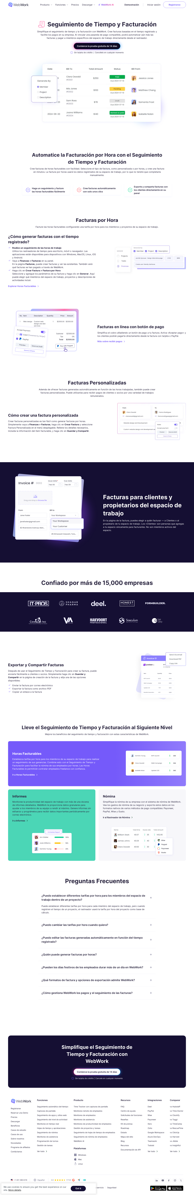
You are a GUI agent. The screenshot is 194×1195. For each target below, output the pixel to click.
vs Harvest (174, 1137)
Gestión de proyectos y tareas (87, 1128)
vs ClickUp (174, 1132)
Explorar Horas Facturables (22, 286)
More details (14, 1190)
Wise (150, 1115)
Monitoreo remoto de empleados (88, 1111)
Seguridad (111, 1187)
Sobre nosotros (17, 1138)
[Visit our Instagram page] (174, 1181)
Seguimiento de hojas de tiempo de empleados (94, 1132)
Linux (78, 1163)
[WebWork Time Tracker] (21, 1101)
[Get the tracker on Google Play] (158, 1188)
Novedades (16, 1143)
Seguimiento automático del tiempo (52, 1106)
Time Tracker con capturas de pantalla (91, 1106)
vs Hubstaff (175, 1106)
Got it (78, 1188)
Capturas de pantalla (46, 1111)
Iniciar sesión (153, 4)
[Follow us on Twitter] (180, 1181)
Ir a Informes (18, 820)
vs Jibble (174, 1141)
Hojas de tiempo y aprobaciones (51, 1128)
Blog (123, 1141)
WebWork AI (79, 1141)
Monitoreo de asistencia (47, 1137)
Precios (75, 4)
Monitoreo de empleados (85, 1115)
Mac (78, 1159)
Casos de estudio (18, 1130)
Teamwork (152, 1141)
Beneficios (15, 1126)
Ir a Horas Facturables (23, 774)
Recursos (125, 1145)
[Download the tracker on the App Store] (175, 1188)
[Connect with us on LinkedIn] (156, 1181)
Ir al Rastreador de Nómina (116, 817)
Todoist (151, 1145)
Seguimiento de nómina (47, 1132)
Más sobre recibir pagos (109, 341)
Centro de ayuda (128, 1111)
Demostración (131, 4)
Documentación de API (131, 1150)
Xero (150, 1124)
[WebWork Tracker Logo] (20, 4)
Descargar (15, 1121)
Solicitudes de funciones (131, 1115)
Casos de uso (17, 1134)
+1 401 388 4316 (20, 1180)
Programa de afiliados (20, 1147)
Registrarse (174, 4)
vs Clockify (175, 1115)
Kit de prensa (126, 1124)
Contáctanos (16, 1151)
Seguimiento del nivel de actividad (52, 1119)
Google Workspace (156, 1132)
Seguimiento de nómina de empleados (90, 1137)
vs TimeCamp (176, 1124)
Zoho (150, 1128)
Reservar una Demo (19, 1113)
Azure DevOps (154, 1137)
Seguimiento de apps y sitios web (52, 1115)
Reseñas (124, 1119)
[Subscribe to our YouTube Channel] (162, 1181)
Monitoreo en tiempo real (48, 1124)
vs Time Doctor (176, 1111)
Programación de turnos (47, 1141)
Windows (80, 1155)
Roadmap (125, 1128)
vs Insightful (175, 1145)
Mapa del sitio (127, 1137)
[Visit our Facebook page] (168, 1181)
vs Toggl (173, 1119)
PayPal (151, 1111)
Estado (124, 1132)
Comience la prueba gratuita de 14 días (97, 46)
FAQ (122, 1106)
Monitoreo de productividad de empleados (92, 1124)
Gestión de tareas (45, 1145)
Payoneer (152, 1119)
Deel (150, 1106)
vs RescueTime (176, 1128)
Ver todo (40, 1151)
